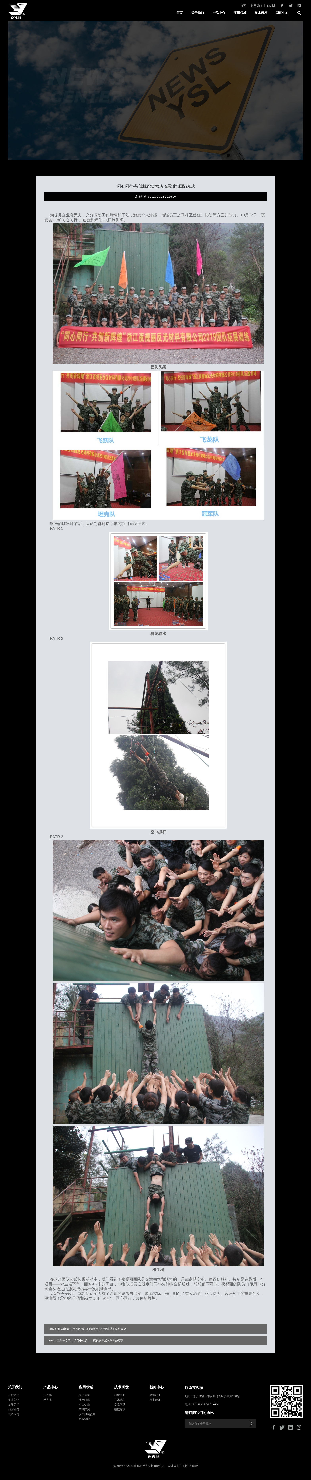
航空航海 (84, 1399)
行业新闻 (155, 1399)
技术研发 (261, 12)
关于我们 (197, 12)
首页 (243, 5)
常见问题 (119, 1404)
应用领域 (240, 12)
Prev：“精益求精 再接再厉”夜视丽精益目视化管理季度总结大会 (87, 1328)
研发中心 (119, 1395)
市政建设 (84, 1418)
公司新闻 (155, 1395)
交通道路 (84, 1395)
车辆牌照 (84, 1409)
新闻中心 (282, 12)
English (271, 5)
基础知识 (119, 1409)
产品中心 (218, 12)
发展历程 (13, 1404)
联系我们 (256, 5)
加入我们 (13, 1409)
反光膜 (47, 1395)
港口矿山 (84, 1404)
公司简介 (13, 1395)
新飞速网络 (192, 1465)
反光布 (47, 1399)
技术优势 (119, 1399)
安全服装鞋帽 (87, 1414)
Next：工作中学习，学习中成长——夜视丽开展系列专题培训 (86, 1340)
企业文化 (13, 1399)
